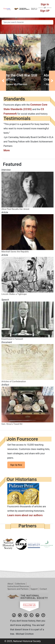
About (10, 584)
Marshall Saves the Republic (15, 251)
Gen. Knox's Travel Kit (11, 424)
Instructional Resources (18, 586)
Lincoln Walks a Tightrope (14, 294)
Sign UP (45, 10)
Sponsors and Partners (17, 589)
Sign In (45, 4)
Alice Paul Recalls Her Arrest (15, 209)
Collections (20, 584)
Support (34, 589)
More (7, 150)
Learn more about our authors (25, 515)
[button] (3, 81)
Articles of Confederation (13, 381)
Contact (43, 589)
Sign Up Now (16, 465)
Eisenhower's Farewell (12, 339)
